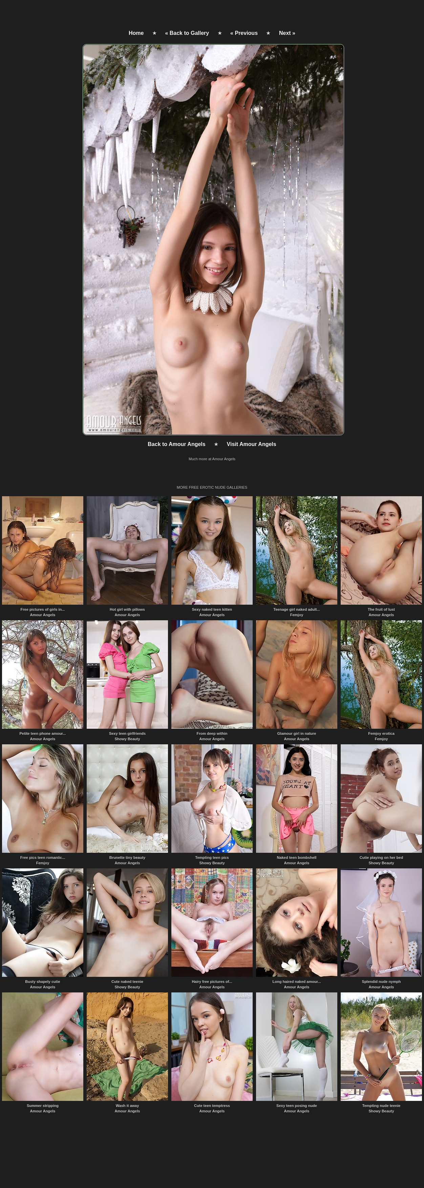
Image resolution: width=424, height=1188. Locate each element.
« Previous (244, 33)
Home (136, 33)
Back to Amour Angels (176, 444)
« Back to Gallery (187, 33)
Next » (287, 33)
